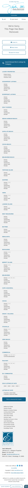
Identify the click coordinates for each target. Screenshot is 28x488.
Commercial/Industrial (9, 356)
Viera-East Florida (8, 413)
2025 (9, 386)
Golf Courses (7, 107)
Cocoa (4, 301)
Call (4, 19)
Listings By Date (7, 390)
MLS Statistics (16, 486)
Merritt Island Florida (9, 422)
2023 (17, 386)
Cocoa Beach (6, 144)
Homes (5, 84)
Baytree (5, 226)
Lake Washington (8, 421)
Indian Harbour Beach (9, 118)
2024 (13, 386)
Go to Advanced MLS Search (14, 399)
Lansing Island (7, 204)
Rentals (6, 90)
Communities (14, 15)
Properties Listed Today (9, 392)
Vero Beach (6, 339)
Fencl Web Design (15, 472)
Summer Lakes (7, 417)
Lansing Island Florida (9, 412)
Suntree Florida (7, 408)
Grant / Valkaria (7, 313)
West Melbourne (8, 214)
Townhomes (7, 87)
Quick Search (14, 19)
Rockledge (6, 249)
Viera (4, 192)
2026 (5, 386)
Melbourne (6, 275)
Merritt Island (7, 262)
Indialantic (6, 236)
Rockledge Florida (8, 428)
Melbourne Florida (8, 406)
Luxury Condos (7, 75)
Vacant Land (7, 88)
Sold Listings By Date (9, 383)
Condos (6, 85)
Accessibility (14, 468)
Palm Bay (5, 360)
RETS (21, 472)
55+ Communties (7, 373)
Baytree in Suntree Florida (10, 410)
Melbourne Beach (8, 157)
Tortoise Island (7, 170)
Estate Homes (7, 74)
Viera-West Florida (8, 415)
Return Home (14, 47)
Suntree (5, 179)
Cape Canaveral (7, 288)
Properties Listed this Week (10, 394)
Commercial (6, 352)
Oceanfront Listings (9, 81)
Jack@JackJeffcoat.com (13, 454)
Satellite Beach (7, 131)
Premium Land (7, 77)
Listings (6, 355)
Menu (24, 19)
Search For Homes (14, 52)
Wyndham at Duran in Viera (10, 419)
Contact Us (14, 42)
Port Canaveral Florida (9, 426)
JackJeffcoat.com (18, 470)
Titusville (5, 326)
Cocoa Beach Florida (9, 424)
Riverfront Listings (9, 94)
